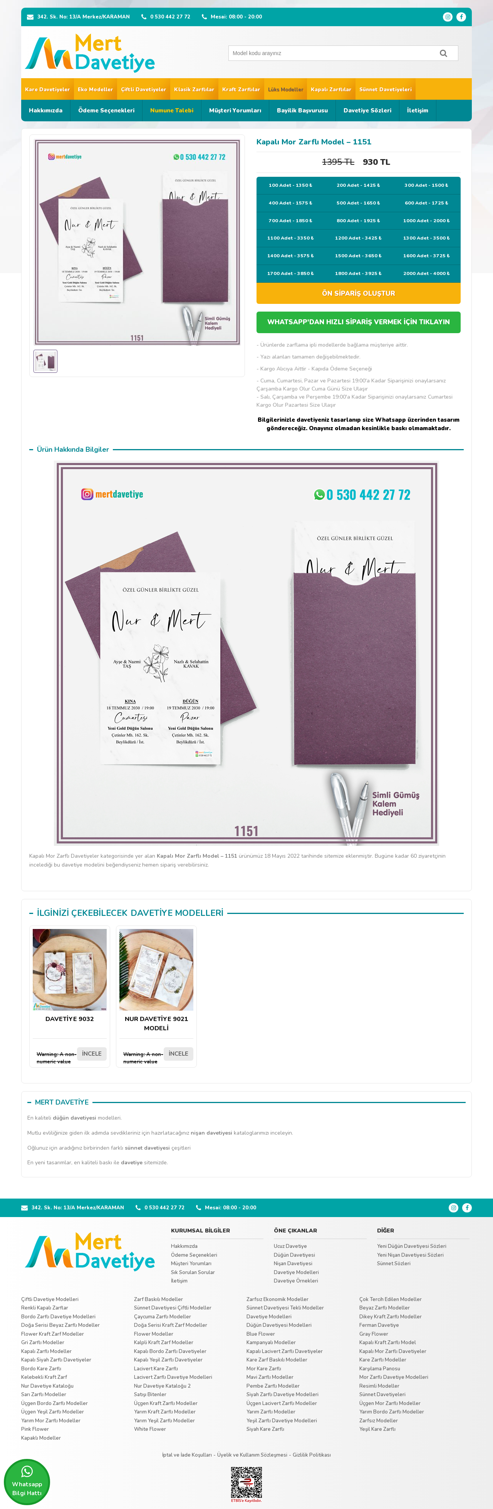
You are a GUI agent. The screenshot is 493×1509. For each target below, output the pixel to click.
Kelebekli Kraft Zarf (44, 1377)
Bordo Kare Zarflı (41, 1368)
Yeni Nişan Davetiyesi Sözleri (410, 1255)
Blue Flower (260, 1334)
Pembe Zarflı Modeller (273, 1386)
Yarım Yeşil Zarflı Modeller (164, 1420)
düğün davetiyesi (74, 1118)
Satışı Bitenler (150, 1394)
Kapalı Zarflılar (331, 89)
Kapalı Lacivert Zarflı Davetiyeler (284, 1351)
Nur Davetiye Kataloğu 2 (162, 1386)
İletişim (417, 110)
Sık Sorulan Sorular (193, 1272)
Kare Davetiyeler (47, 89)
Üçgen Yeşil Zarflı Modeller (52, 1411)
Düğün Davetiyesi (294, 1255)
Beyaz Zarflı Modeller (384, 1307)
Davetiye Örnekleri (296, 1281)
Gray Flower (373, 1334)
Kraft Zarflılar (241, 89)
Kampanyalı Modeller (271, 1342)
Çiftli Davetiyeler (143, 89)
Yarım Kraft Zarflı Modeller (165, 1411)
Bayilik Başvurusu (302, 110)
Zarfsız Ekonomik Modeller (277, 1299)
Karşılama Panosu (379, 1368)
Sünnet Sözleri (394, 1263)
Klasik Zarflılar (194, 89)
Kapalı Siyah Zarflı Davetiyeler (56, 1359)
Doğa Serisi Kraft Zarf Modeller (170, 1325)
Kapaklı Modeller (41, 1438)
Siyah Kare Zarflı (265, 1429)
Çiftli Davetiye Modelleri (50, 1299)
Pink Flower (35, 1429)
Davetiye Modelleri (296, 1272)
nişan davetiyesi (211, 1133)
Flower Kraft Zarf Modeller (52, 1334)
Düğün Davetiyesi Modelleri (279, 1325)
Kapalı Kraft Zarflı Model (387, 1342)
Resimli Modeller (379, 1386)
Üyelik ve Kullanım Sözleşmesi (252, 1455)
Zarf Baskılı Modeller (158, 1299)
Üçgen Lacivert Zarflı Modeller (281, 1403)
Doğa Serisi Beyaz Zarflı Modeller (60, 1325)
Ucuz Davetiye (290, 1246)
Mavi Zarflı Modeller (269, 1377)
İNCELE (92, 1054)
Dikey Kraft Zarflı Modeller (390, 1316)
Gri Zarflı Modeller (42, 1342)
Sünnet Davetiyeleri (385, 89)
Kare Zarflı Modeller (382, 1359)
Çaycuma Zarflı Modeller (162, 1316)
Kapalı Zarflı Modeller (46, 1351)
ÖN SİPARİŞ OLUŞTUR (358, 293)
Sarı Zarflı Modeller (43, 1394)
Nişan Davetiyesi (293, 1263)
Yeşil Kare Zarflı (377, 1429)
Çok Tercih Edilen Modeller (390, 1299)
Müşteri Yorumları (235, 110)
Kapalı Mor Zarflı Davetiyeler (392, 1351)
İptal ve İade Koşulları (187, 1455)
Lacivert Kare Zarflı (156, 1368)
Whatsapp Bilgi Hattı (27, 1481)
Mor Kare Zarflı (263, 1368)
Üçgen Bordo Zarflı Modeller (54, 1403)
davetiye (132, 1162)
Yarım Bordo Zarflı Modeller (391, 1411)
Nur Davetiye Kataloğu (47, 1386)
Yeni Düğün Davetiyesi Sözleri (411, 1246)
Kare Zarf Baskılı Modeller (276, 1359)
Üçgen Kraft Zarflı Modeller (166, 1403)
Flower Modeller (153, 1334)
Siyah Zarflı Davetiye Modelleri (282, 1394)
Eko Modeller (95, 89)
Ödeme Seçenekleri (106, 110)
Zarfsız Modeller (378, 1420)
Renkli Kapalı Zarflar (44, 1307)
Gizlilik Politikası (312, 1455)
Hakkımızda (45, 110)
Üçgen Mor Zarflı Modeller (390, 1403)
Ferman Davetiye (379, 1325)
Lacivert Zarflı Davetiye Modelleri (173, 1377)
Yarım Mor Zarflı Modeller (50, 1420)
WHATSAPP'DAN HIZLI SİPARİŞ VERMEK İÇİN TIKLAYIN (358, 322)
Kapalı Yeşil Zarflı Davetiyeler (168, 1359)
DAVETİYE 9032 (70, 976)
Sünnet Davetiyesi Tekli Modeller (285, 1307)
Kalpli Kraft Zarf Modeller (163, 1342)
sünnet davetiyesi (147, 1148)
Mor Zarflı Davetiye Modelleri (393, 1377)
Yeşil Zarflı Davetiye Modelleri (281, 1420)
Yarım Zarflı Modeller (270, 1411)
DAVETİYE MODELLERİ (177, 913)
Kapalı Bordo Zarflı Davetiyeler (170, 1351)
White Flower (150, 1429)
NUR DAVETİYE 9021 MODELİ (156, 981)
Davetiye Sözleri (367, 110)
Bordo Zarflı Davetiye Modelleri (58, 1316)
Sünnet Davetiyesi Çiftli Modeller (172, 1307)
